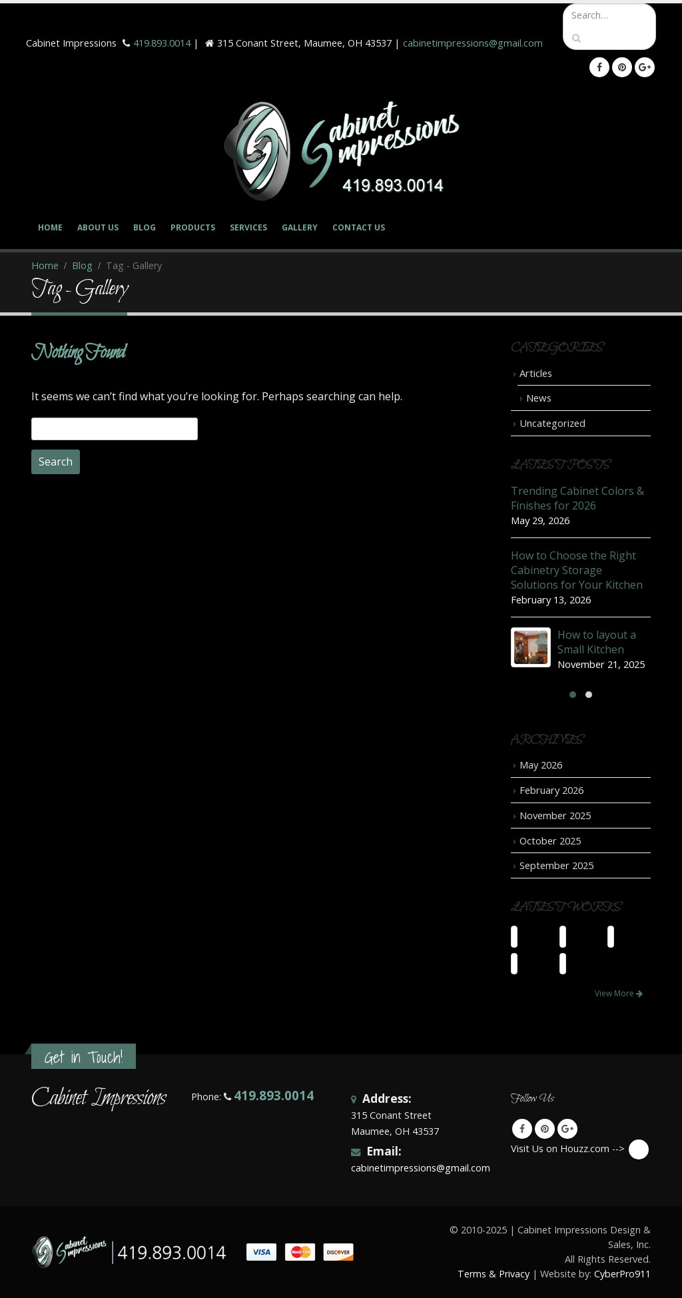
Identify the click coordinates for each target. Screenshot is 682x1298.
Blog (144, 227)
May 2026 (540, 764)
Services (248, 227)
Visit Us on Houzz (639, 1149)
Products (192, 227)
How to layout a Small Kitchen (596, 642)
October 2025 (550, 840)
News (538, 397)
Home (50, 227)
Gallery (300, 227)
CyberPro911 (622, 1273)
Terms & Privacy (493, 1273)
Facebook (522, 1129)
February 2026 (551, 790)
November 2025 (555, 815)
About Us (98, 227)
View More (619, 993)
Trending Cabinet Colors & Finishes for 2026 (577, 498)
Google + (567, 1129)
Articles (535, 373)
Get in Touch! (84, 1057)
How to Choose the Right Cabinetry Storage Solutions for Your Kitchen (577, 570)
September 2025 (556, 865)
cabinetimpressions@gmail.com (473, 43)
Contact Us (358, 227)
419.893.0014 (161, 43)
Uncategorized (552, 423)
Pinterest (545, 1129)
